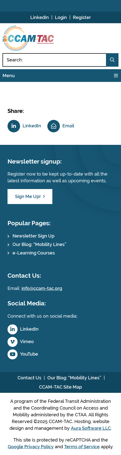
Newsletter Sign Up (33, 235)
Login (61, 17)
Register (82, 17)
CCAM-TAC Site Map (60, 387)
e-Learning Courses (34, 252)
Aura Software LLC (91, 428)
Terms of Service (82, 446)
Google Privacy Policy (31, 446)
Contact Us (29, 377)
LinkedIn (39, 17)
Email (68, 125)
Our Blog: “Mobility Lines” (39, 244)
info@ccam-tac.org (42, 288)
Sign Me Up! (28, 196)
